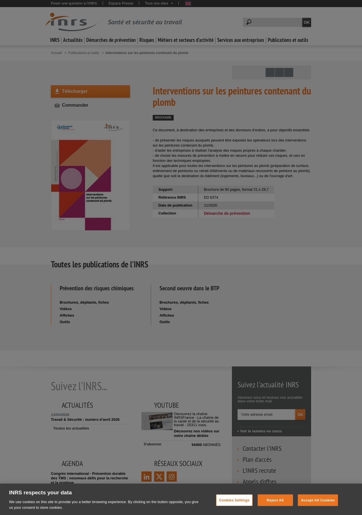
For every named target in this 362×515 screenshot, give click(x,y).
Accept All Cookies (318, 504)
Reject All (275, 504)
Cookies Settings (234, 504)
